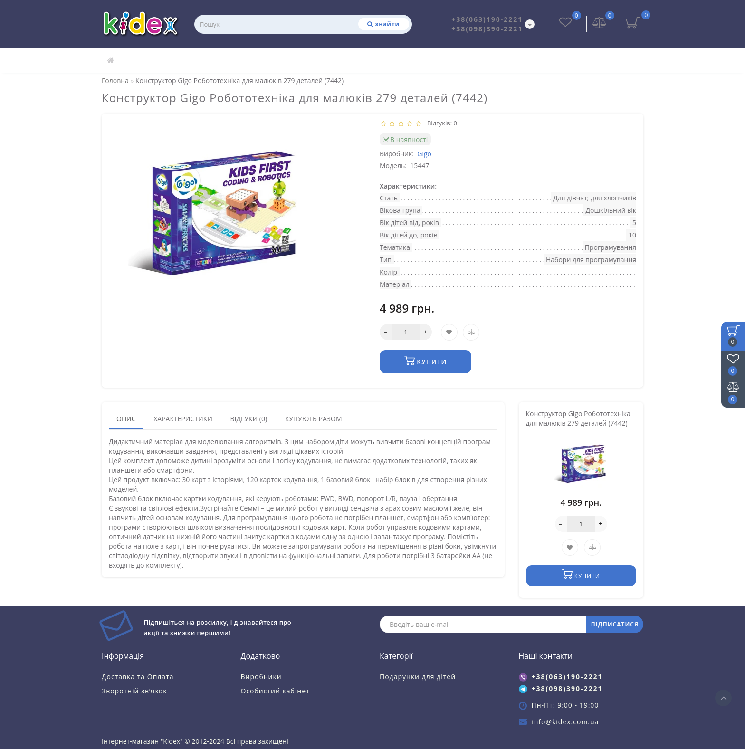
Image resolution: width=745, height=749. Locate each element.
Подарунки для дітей (418, 676)
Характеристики (182, 418)
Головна (115, 80)
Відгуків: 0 (440, 123)
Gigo (424, 153)
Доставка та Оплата (138, 676)
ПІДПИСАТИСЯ (615, 624)
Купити (425, 360)
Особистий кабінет (275, 690)
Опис (126, 418)
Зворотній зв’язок (134, 690)
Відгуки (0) (248, 418)
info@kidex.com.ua (565, 721)
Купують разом (313, 418)
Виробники (261, 676)
